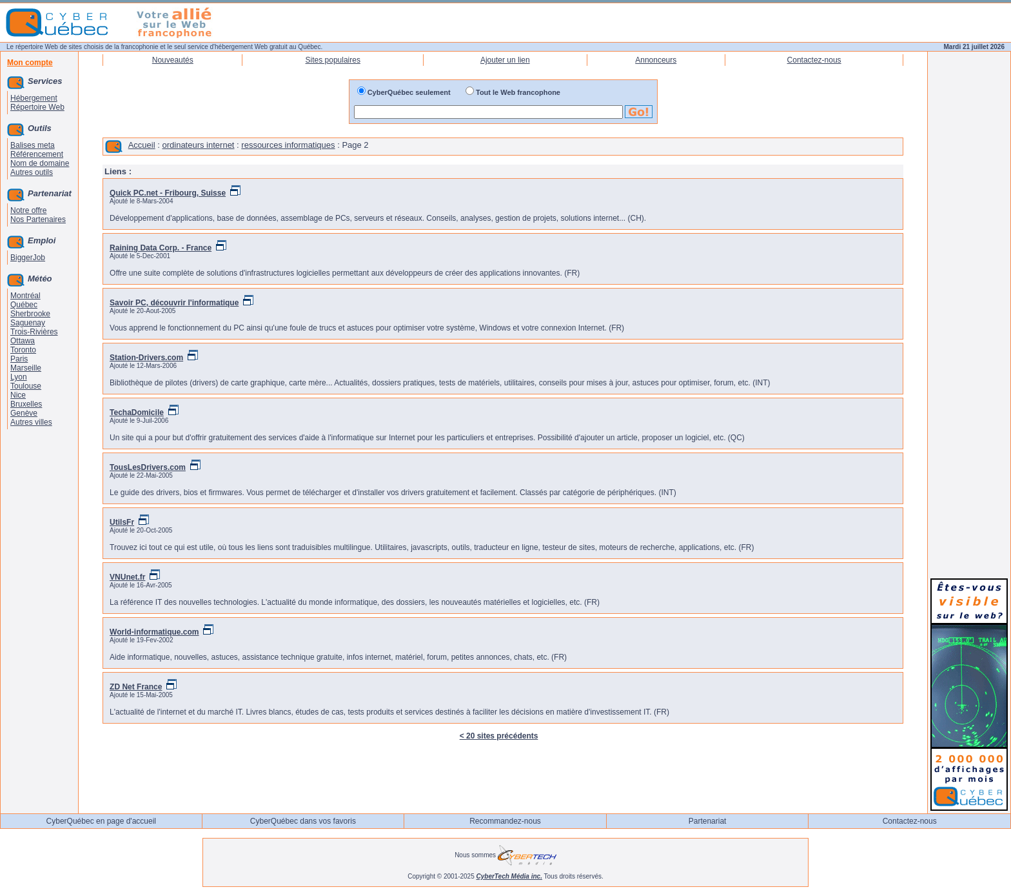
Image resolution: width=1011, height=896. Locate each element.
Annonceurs (655, 60)
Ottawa (22, 340)
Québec (23, 304)
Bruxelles (26, 404)
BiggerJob (27, 257)
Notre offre (28, 210)
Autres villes (31, 422)
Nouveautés (172, 60)
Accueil (141, 145)
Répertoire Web (37, 107)
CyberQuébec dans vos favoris (303, 821)
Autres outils (31, 172)
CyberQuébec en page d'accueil (101, 821)
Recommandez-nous (505, 821)
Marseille (25, 367)
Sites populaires (333, 60)
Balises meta (32, 145)
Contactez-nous (814, 60)
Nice (18, 395)
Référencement (36, 154)
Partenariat (708, 821)
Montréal (25, 295)
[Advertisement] (969, 375)
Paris (19, 358)
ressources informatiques (288, 145)
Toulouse (25, 386)
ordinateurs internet (198, 145)
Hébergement (33, 98)
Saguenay (27, 322)
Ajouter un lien (505, 60)
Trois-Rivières (34, 331)
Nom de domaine (39, 163)
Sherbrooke (30, 313)
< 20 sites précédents (499, 735)
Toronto (23, 349)
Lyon (18, 377)
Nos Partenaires (38, 219)
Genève (23, 413)
